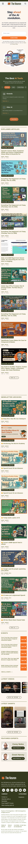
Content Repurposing (22, 87)
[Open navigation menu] (3, 4)
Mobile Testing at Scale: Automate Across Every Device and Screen (9, 666)
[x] (11, 790)
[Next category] (25, 87)
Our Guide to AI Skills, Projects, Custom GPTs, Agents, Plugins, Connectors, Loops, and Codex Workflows (14, 368)
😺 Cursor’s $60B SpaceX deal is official (11, 543)
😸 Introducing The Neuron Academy (13, 443)
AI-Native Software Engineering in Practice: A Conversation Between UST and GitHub (9, 653)
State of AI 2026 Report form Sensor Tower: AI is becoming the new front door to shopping (12, 259)
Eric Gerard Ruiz (6, 573)
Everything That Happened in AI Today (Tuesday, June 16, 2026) (13, 232)
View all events (6, 672)
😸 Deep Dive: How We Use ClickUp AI (13, 419)
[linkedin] (3, 790)
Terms (25, 42)
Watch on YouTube (14, 697)
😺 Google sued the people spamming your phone (13, 569)
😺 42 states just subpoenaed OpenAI (13, 595)
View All (14, 377)
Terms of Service (3, 826)
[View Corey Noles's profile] (18, 744)
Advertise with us (6, 799)
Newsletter (4, 801)
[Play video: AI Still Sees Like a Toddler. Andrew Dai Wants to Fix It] (11, 687)
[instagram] (7, 790)
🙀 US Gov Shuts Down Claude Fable (13, 620)
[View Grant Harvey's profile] (18, 755)
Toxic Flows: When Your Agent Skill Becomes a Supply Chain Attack (10, 659)
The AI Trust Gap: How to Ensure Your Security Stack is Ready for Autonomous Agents (9, 639)
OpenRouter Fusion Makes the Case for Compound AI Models (13, 341)
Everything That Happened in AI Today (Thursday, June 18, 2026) (13, 206)
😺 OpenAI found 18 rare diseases (12, 468)
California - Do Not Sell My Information (20, 826)
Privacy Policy (15, 44)
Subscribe (14, 38)
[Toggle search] (25, 4)
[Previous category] (2, 87)
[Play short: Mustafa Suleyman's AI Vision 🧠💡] (7, 717)
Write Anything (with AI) (8, 805)
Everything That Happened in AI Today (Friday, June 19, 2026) (13, 179)
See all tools (14, 119)
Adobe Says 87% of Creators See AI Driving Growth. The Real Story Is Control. (12, 287)
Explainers (21, 797)
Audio (13, 87)
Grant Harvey (5, 156)
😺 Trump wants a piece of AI (10, 518)
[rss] (24, 790)
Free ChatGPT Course (8, 803)
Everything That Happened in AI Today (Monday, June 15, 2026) (13, 314)
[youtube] (20, 790)
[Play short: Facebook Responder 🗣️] (20, 717)
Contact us (4, 797)
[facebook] (16, 790)
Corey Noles (4, 292)
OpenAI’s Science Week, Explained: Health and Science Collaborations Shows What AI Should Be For (12, 152)
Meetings (7, 87)
